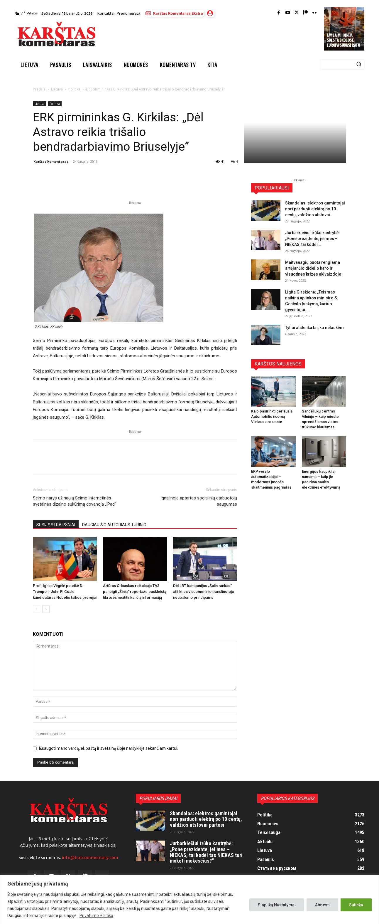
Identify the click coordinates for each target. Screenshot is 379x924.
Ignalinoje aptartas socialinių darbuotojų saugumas (198, 501)
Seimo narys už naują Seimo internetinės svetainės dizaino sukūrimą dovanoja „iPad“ (74, 501)
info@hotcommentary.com (90, 857)
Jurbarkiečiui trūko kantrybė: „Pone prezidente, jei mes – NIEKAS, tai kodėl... (312, 238)
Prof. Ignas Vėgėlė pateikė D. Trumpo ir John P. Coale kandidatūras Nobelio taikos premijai (65, 591)
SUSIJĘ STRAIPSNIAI (55, 524)
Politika (74, 89)
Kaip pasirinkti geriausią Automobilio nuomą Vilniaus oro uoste (271, 416)
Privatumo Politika (96, 915)
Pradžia (39, 89)
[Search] (358, 64)
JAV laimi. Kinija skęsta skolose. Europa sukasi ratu (343, 40)
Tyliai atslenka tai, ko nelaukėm (314, 327)
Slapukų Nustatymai (277, 905)
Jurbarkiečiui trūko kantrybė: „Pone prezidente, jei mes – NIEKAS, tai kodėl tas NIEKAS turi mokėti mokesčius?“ (206, 852)
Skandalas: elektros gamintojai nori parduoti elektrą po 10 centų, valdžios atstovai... (315, 209)
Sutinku (356, 905)
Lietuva (57, 89)
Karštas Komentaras (50, 161)
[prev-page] (36, 609)
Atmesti (322, 905)
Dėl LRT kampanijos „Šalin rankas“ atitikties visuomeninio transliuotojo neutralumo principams (203, 591)
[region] (189, 899)
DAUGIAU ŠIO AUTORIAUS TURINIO (114, 524)
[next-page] (46, 609)
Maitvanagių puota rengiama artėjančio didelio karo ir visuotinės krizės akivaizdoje (313, 268)
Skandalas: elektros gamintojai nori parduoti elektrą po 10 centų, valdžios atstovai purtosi (206, 819)
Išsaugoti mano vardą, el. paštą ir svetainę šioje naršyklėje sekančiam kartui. (108, 748)
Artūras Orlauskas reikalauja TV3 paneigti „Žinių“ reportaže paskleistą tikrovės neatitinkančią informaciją (134, 591)
